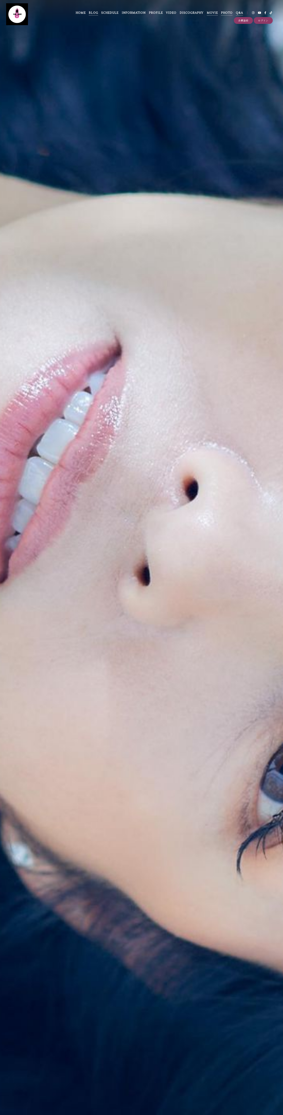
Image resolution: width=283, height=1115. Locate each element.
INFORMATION (134, 13)
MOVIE (212, 13)
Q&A (239, 13)
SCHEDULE (109, 13)
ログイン (263, 20)
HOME (81, 13)
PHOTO (227, 13)
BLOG (93, 13)
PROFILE (156, 13)
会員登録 (243, 20)
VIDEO (171, 13)
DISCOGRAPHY (191, 13)
